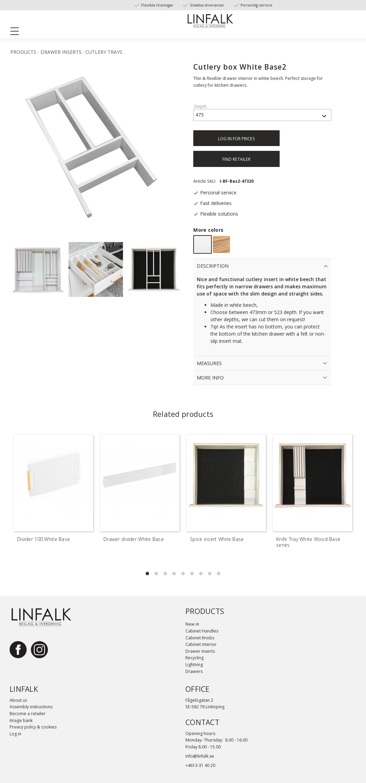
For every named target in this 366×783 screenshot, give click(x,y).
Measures (209, 363)
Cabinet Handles (201, 631)
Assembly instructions (31, 707)
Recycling (194, 658)
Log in (15, 734)
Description (213, 266)
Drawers (194, 671)
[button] (17, 32)
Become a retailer (28, 713)
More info (210, 377)
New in (192, 624)
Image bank (21, 720)
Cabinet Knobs (199, 638)
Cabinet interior (201, 644)
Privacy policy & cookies (33, 727)
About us (18, 700)
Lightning (194, 664)
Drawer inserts (200, 651)
